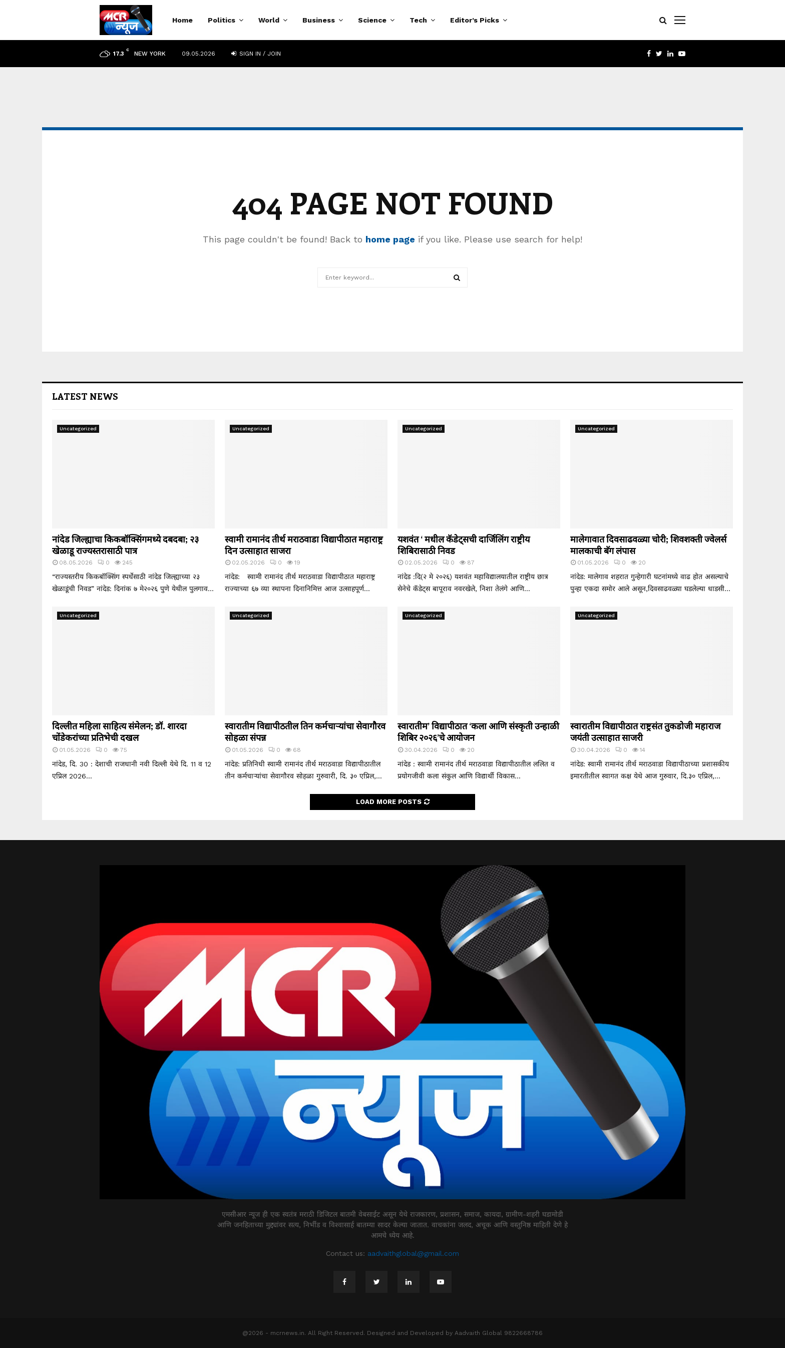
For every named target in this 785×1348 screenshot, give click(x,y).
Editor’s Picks (474, 20)
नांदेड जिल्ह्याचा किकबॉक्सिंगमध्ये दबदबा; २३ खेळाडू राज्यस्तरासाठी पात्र (125, 545)
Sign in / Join (256, 53)
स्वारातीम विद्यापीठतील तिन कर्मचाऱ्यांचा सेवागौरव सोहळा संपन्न (305, 731)
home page (390, 239)
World (268, 20)
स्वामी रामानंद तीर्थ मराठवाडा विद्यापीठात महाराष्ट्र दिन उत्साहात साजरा (304, 545)
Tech (418, 20)
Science (372, 20)
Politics (221, 20)
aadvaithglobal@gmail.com (413, 1253)
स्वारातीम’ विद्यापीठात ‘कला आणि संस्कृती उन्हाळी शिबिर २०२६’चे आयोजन (478, 731)
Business (318, 20)
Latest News (85, 396)
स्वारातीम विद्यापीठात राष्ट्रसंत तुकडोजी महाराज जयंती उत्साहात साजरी (645, 731)
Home (182, 20)
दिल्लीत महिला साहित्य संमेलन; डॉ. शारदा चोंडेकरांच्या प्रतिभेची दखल (119, 731)
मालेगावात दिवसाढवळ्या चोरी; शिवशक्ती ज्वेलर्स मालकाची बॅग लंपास (648, 545)
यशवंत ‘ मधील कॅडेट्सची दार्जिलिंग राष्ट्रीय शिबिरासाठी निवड (464, 545)
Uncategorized (78, 428)
